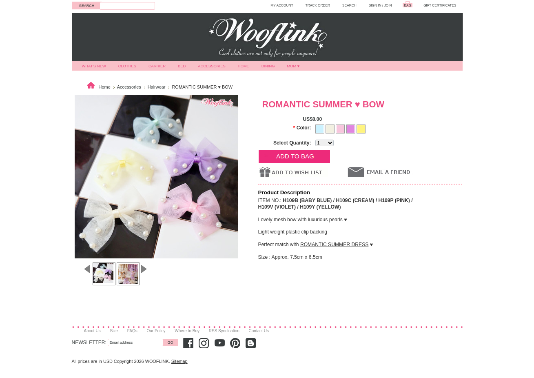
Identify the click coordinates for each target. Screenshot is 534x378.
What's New (94, 66)
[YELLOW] (361, 128)
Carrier (157, 66)
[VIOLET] (351, 128)
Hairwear (157, 86)
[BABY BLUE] (320, 128)
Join (388, 5)
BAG (408, 5)
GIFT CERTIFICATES (439, 5)
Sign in (375, 5)
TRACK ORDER (318, 5)
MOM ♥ (293, 66)
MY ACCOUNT (281, 5)
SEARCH (349, 5)
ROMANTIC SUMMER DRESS (334, 244)
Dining (268, 66)
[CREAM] (331, 128)
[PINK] (341, 128)
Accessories (212, 66)
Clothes (127, 66)
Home (243, 66)
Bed (182, 66)
